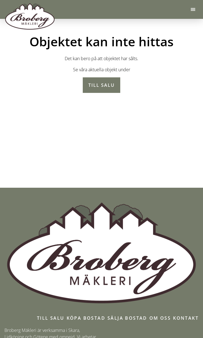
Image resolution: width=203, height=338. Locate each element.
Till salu (101, 85)
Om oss (160, 318)
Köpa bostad (86, 318)
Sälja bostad (127, 318)
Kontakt (186, 318)
